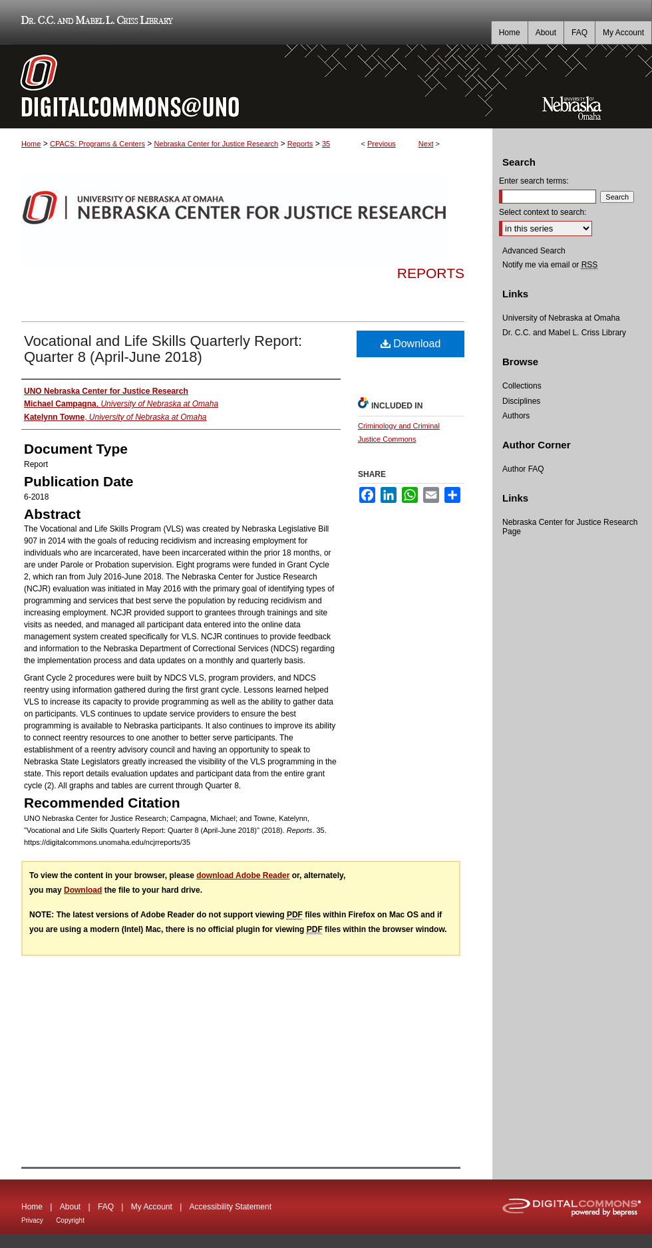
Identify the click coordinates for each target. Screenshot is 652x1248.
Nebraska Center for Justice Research (216, 144)
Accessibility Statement (230, 1206)
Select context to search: (542, 212)
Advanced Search (534, 250)
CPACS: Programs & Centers (97, 144)
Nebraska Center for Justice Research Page (569, 527)
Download (411, 343)
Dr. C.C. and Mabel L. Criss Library (95, 22)
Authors (516, 415)
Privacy (32, 1220)
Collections (522, 385)
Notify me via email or (549, 264)
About (70, 1206)
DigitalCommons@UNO (246, 86)
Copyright (70, 1220)
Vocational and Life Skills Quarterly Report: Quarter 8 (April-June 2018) (163, 349)
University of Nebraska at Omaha (561, 318)
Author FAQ (523, 469)
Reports (300, 144)
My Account (151, 1206)
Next (426, 144)
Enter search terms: (534, 181)
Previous (381, 144)
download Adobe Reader (242, 875)
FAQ (106, 1206)
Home (31, 144)
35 (326, 144)
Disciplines (521, 401)
